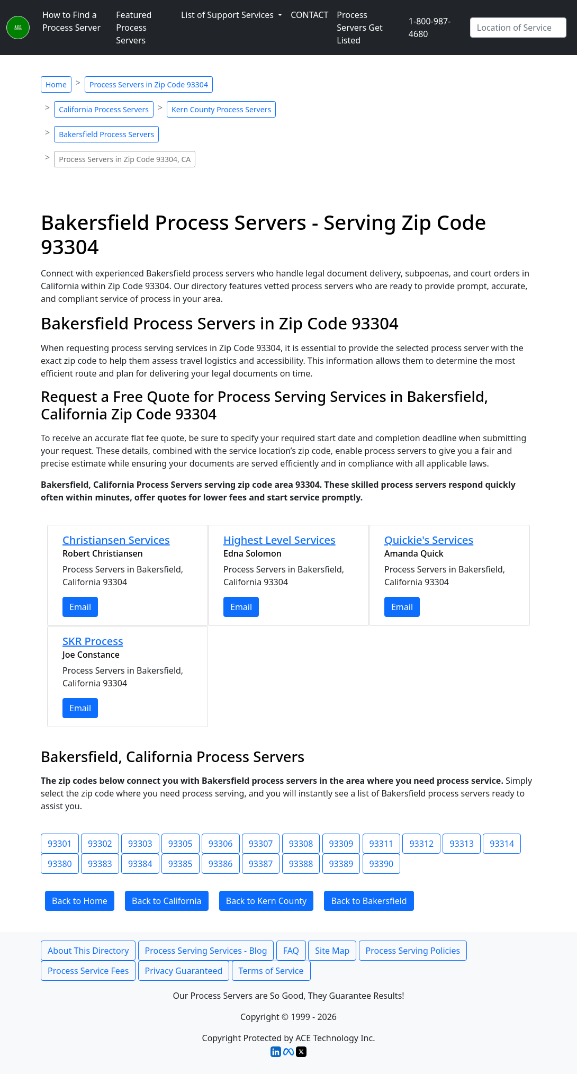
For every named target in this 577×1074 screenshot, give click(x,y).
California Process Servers (104, 109)
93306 (221, 843)
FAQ (291, 950)
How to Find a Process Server (71, 21)
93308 (301, 843)
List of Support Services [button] (228, 15)
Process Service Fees (88, 971)
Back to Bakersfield (369, 901)
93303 (140, 843)
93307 (261, 843)
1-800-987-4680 (430, 27)
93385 (180, 864)
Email (80, 607)
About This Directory (88, 950)
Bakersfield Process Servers (106, 134)
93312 (421, 843)
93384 (140, 864)
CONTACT (309, 15)
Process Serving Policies (413, 950)
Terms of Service (271, 971)
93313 (461, 843)
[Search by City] (518, 27)
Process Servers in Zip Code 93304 (148, 84)
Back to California (167, 901)
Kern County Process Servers (221, 109)
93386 (221, 864)
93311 (381, 843)
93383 (100, 864)
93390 (381, 864)
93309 (341, 843)
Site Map (332, 950)
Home (56, 84)
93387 (261, 864)
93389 (341, 864)
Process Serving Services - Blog (206, 950)
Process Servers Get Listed (359, 27)
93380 (60, 864)
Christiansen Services (116, 540)
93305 (180, 843)
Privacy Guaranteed (184, 971)
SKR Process (92, 641)
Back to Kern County (266, 901)
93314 (502, 843)
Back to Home (79, 901)
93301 (60, 843)
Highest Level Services (279, 540)
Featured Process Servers (133, 27)
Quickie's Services (428, 540)
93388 (301, 864)
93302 (100, 843)
